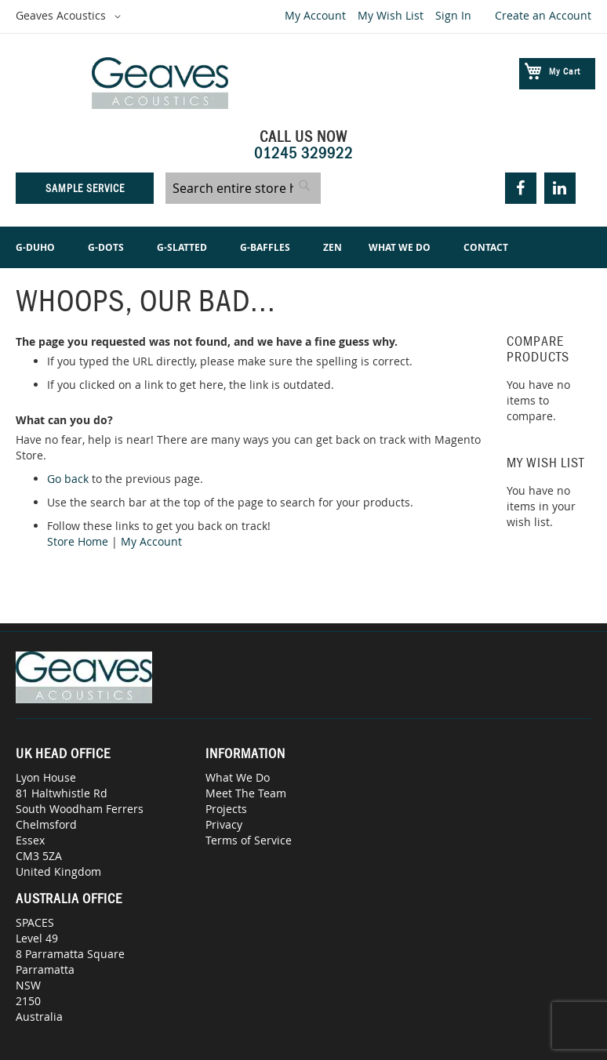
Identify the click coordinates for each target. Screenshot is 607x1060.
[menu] (303, 247)
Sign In (453, 15)
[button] (71, 16)
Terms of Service (248, 840)
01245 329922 (303, 153)
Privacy (223, 824)
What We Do (237, 777)
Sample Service (85, 188)
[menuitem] (38, 247)
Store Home (77, 541)
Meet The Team (245, 793)
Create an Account (543, 15)
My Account (315, 15)
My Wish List (390, 15)
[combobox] (243, 188)
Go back (68, 478)
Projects (226, 808)
